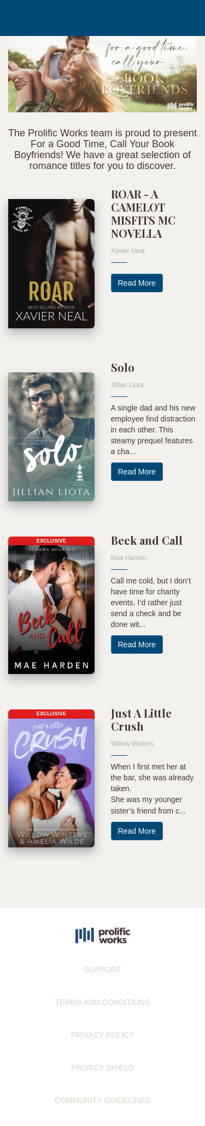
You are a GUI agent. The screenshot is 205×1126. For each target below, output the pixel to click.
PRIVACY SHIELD (102, 1067)
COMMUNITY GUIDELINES (102, 1100)
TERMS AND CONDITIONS (102, 1002)
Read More (137, 283)
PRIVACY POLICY (102, 1035)
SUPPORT (102, 969)
